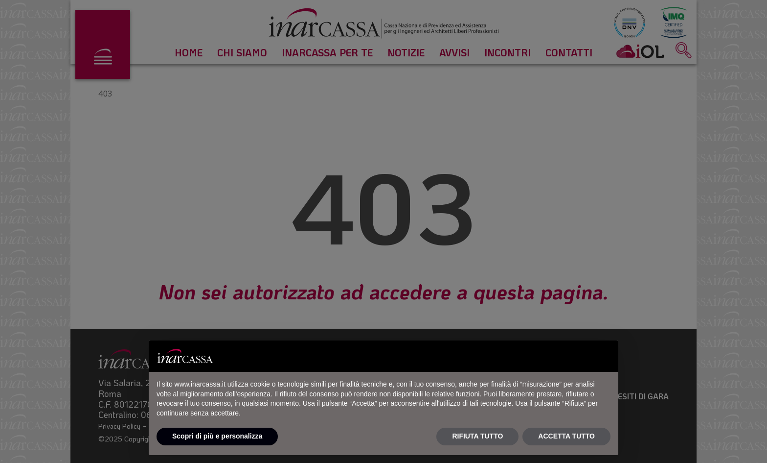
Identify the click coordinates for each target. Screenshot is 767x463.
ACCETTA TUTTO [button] (566, 436)
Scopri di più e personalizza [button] (217, 436)
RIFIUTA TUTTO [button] (477, 436)
